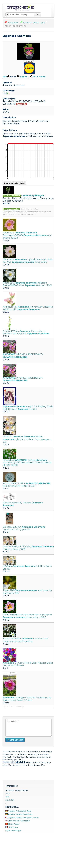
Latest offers (9, 800)
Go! (37, 14)
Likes (7, 797)
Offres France (11, 827)
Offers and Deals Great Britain (17, 821)
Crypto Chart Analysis (13, 831)
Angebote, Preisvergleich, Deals (18, 811)
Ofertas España (12, 824)
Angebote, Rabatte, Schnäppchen (18, 814)
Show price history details (14, 183)
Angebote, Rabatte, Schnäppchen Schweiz (22, 818)
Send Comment (15, 740)
